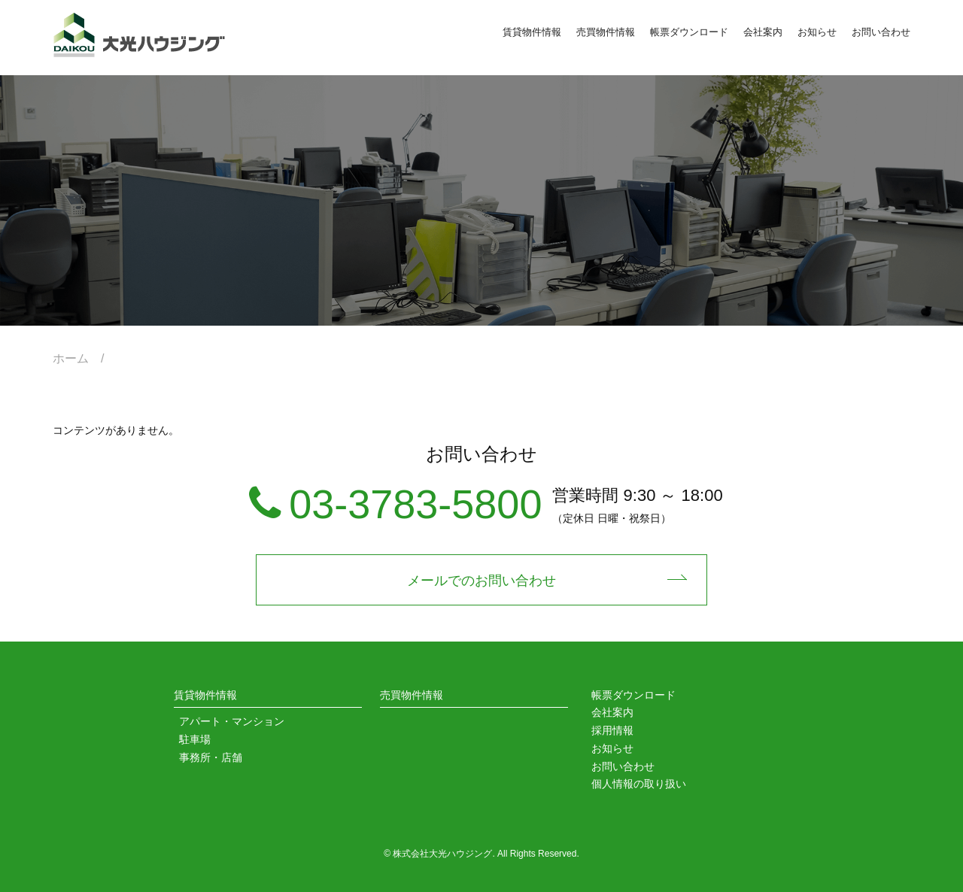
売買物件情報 (605, 32)
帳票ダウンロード (689, 32)
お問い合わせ (881, 32)
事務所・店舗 (210, 757)
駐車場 (195, 739)
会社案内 (762, 32)
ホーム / (84, 358)
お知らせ (817, 32)
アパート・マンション (231, 721)
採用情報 (612, 730)
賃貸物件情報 (532, 32)
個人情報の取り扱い (638, 784)
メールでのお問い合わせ (481, 580)
